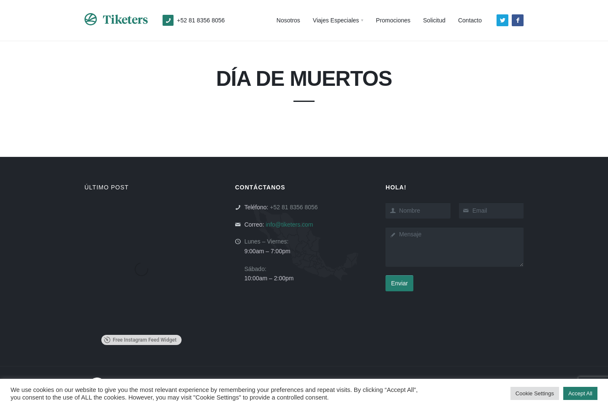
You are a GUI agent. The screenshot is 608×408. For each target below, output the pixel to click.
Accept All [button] (580, 393)
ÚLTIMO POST (106, 187)
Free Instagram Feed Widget (140, 340)
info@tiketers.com (289, 224)
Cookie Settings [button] (535, 393)
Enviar (399, 283)
